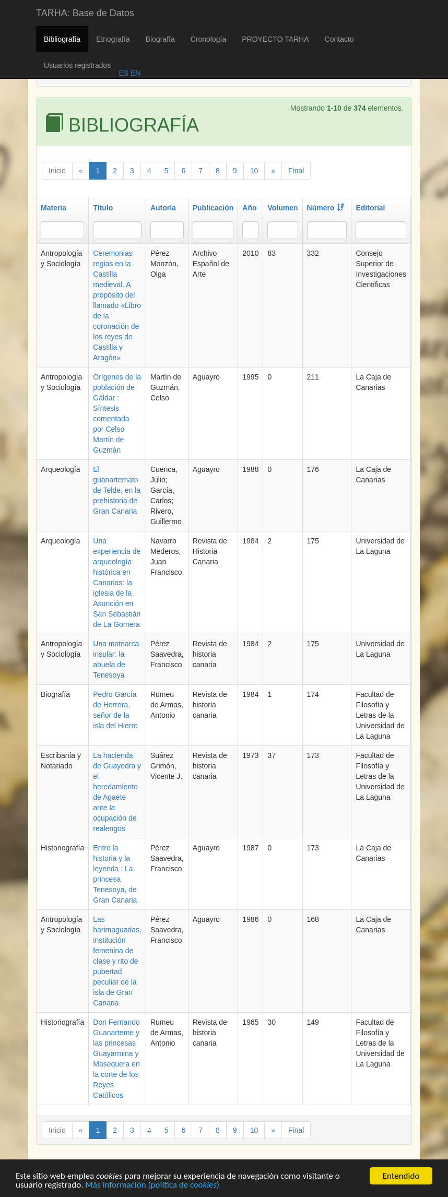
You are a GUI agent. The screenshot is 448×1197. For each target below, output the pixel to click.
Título (103, 208)
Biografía (160, 39)
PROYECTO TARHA (275, 39)
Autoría (163, 208)
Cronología (209, 39)
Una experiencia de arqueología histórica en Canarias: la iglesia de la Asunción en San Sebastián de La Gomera (116, 583)
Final (296, 171)
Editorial (370, 208)
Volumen (282, 208)
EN (134, 73)
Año (249, 208)
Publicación (213, 208)
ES (123, 73)
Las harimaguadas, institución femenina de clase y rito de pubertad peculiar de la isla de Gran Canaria (117, 961)
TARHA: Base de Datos (85, 13)
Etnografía (113, 39)
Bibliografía (62, 39)
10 (254, 171)
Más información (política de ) (152, 1185)
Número (326, 208)
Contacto (339, 39)
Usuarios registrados (77, 65)
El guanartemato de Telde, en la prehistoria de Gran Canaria (116, 490)
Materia (53, 208)
